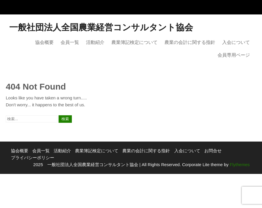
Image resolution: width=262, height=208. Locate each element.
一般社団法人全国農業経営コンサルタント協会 (101, 27)
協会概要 (44, 42)
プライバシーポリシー (32, 157)
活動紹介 (95, 42)
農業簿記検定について (134, 42)
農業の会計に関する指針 (189, 42)
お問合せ (213, 150)
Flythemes (239, 164)
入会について (236, 42)
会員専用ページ (234, 55)
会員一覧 (70, 42)
